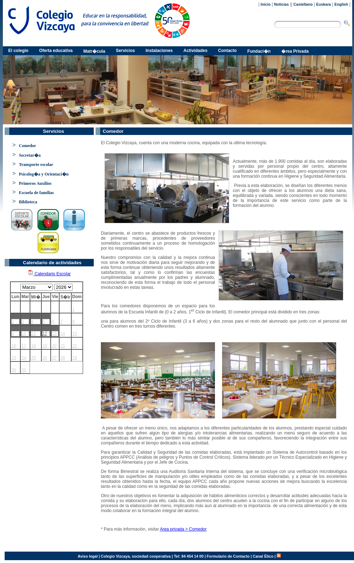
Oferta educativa (56, 50)
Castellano (303, 4)
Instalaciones (159, 50)
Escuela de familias (36, 192)
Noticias (281, 4)
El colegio (18, 50)
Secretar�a (30, 155)
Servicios (125, 50)
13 (54, 333)
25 (33, 357)
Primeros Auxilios (35, 183)
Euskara (323, 4)
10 (23, 333)
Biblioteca (28, 201)
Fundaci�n (259, 51)
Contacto (227, 50)
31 (23, 369)
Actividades (195, 50)
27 (54, 357)
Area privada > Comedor (183, 529)
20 (54, 345)
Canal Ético (263, 556)
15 (74, 333)
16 (13, 345)
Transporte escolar (36, 164)
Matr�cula (94, 51)
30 (13, 369)
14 (62, 333)
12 (44, 333)
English (341, 4)
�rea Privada (295, 51)
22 (74, 345)
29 (74, 357)
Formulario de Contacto (228, 556)
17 (23, 345)
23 (13, 357)
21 (62, 345)
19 (44, 345)
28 (62, 357)
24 (23, 357)
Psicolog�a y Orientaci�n (43, 174)
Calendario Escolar (49, 273)
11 (33, 333)
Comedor (27, 145)
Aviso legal (88, 556)
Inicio (266, 4)
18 (33, 345)
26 (44, 357)
